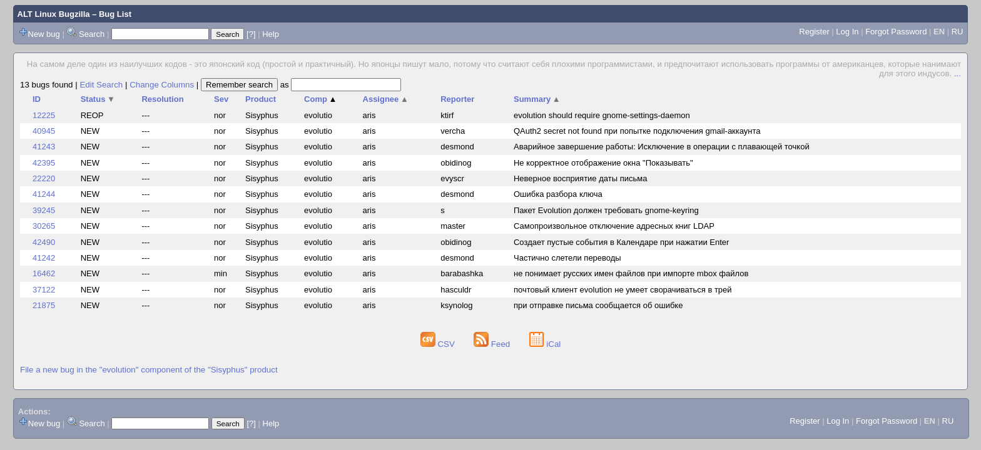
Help (270, 34)
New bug (44, 34)
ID (37, 99)
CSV (438, 344)
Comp (320, 99)
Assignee (386, 99)
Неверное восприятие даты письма (580, 178)
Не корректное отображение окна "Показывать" (603, 163)
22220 (44, 178)
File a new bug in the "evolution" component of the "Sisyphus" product (149, 369)
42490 (44, 242)
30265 (44, 226)
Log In (847, 31)
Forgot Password (896, 31)
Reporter (457, 99)
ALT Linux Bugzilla (54, 14)
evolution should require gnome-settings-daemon (602, 115)
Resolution (162, 99)
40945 (44, 131)
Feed (493, 344)
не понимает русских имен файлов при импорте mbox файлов (631, 273)
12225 (44, 115)
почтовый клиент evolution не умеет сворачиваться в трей (623, 289)
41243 (44, 146)
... (957, 73)
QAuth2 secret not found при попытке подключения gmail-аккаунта (637, 131)
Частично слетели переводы (567, 257)
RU (957, 31)
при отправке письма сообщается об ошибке (598, 305)
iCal (545, 344)
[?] (251, 34)
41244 (44, 194)
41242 (44, 257)
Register (814, 31)
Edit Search (101, 84)
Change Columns (162, 84)
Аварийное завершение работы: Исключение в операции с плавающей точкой (662, 146)
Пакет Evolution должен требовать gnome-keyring (606, 210)
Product (260, 99)
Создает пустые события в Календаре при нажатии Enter (621, 242)
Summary (537, 99)
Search (91, 34)
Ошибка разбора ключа (558, 194)
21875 (44, 305)
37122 (44, 289)
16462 (44, 273)
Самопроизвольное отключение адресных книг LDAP (614, 226)
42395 (44, 163)
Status (98, 99)
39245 (44, 210)
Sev (221, 99)
